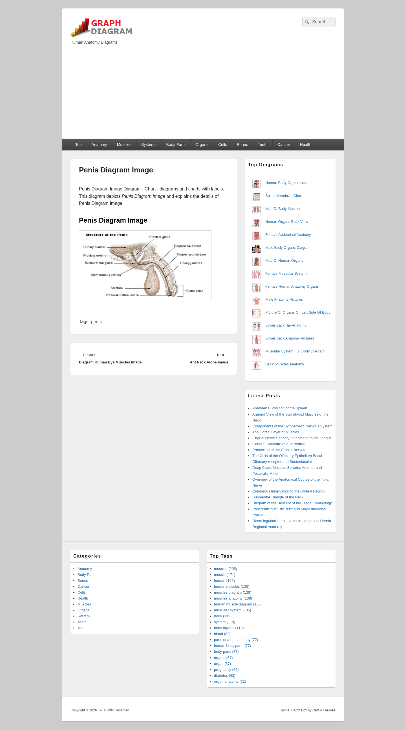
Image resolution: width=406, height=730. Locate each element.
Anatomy (99, 144)
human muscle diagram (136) (238, 604)
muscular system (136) (232, 610)
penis (96, 321)
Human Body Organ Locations (289, 183)
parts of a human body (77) (236, 640)
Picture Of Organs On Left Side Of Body (297, 312)
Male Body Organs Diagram (287, 247)
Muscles (124, 144)
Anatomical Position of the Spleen (279, 408)
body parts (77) (226, 651)
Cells (222, 144)
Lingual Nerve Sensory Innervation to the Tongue (292, 438)
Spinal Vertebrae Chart (284, 196)
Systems (148, 144)
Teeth (263, 144)
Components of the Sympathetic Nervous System (292, 426)
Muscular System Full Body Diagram (295, 351)
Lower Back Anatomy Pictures (289, 338)
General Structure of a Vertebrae (278, 444)
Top (78, 144)
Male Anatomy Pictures (284, 299)
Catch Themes (324, 710)
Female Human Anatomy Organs (292, 286)
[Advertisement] (203, 96)
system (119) (224, 622)
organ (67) (222, 664)
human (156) (224, 580)
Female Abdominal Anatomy (288, 234)
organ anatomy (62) (230, 681)
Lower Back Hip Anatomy (285, 325)
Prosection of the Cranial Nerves (278, 450)
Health (305, 144)
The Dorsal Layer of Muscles (275, 432)
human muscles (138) (231, 586)
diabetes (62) (224, 675)
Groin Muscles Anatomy (284, 364)
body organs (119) (229, 628)
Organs (201, 144)
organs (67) (223, 658)
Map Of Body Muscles (283, 209)
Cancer (283, 144)
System (84, 616)
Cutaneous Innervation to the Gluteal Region (288, 491)
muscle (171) (224, 575)
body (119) (222, 616)
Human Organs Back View (286, 221)
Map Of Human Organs (284, 260)
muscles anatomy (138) (233, 598)
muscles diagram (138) (232, 592)
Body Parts (176, 144)
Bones (242, 144)
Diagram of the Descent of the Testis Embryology (292, 503)
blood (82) (222, 634)
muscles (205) (225, 569)
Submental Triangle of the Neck (277, 497)
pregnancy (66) (226, 669)
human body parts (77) (232, 646)
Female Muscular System (286, 273)
